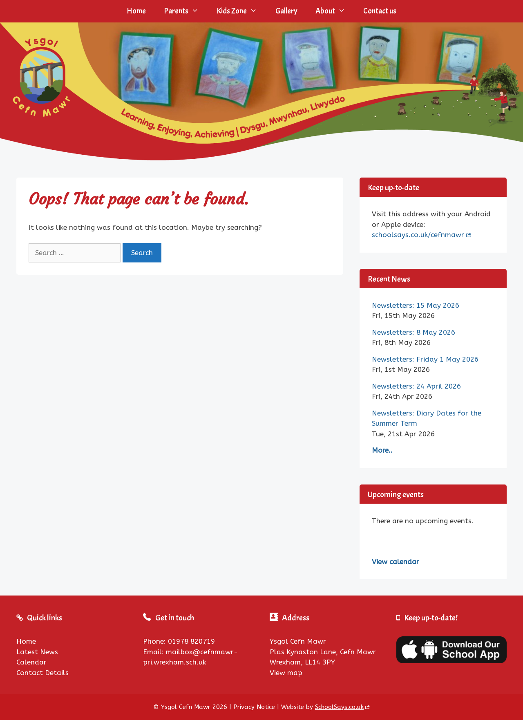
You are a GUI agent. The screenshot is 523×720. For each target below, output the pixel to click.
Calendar (31, 662)
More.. (382, 450)
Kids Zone (241, 11)
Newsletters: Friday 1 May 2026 (425, 359)
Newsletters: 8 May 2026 (413, 332)
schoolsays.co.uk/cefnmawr (418, 235)
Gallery (286, 11)
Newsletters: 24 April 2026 (416, 386)
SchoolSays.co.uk (339, 707)
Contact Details (42, 673)
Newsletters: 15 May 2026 (415, 305)
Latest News (37, 652)
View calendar (395, 562)
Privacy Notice (254, 707)
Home (136, 11)
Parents (186, 11)
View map (286, 673)
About (334, 11)
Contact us (379, 11)
